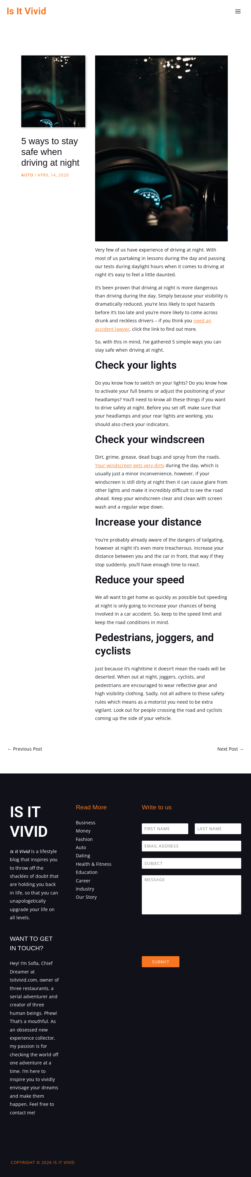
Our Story (86, 897)
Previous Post (24, 749)
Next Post (230, 749)
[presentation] (191, 945)
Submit (160, 962)
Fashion (84, 839)
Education (87, 872)
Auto (27, 175)
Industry (85, 889)
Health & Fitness (93, 864)
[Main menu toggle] (238, 11)
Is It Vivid (26, 11)
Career (83, 881)
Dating (83, 855)
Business (85, 822)
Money (83, 831)
